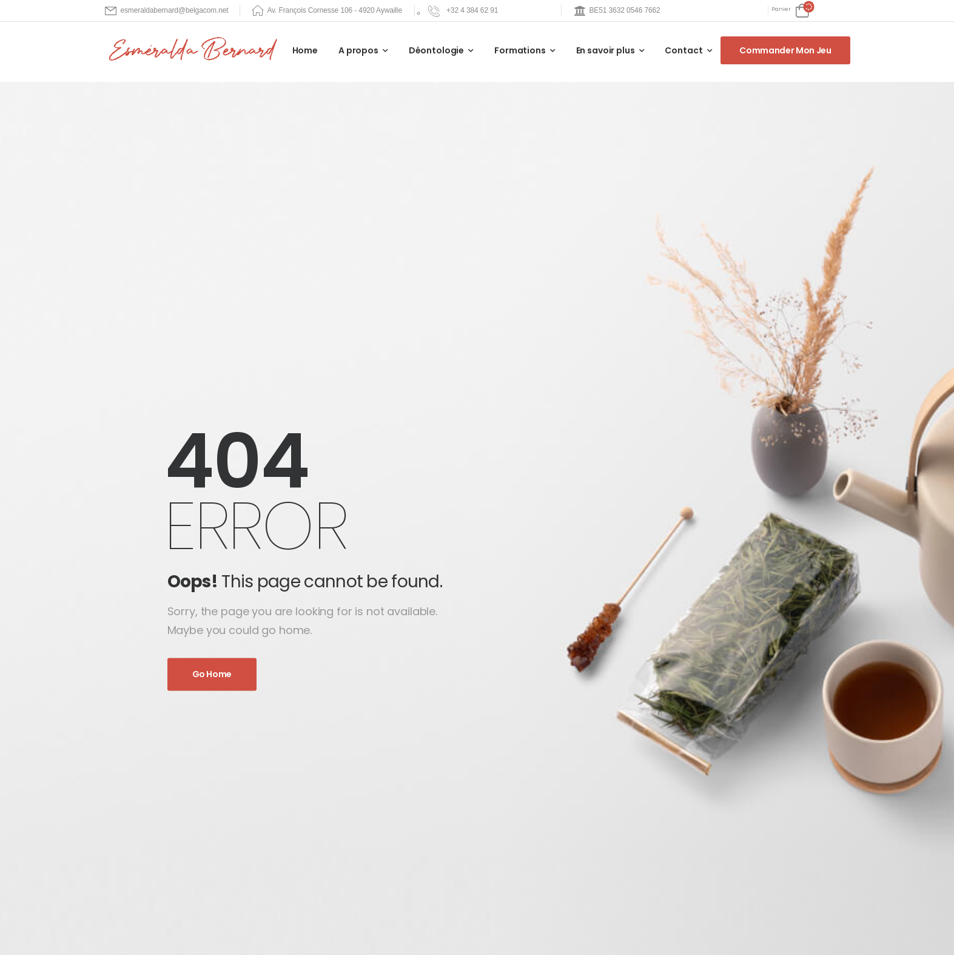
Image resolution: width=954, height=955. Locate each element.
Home (305, 50)
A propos (358, 50)
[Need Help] (476, 10)
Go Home (212, 675)
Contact (683, 50)
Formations (520, 50)
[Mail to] (167, 10)
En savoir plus (605, 50)
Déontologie (436, 50)
